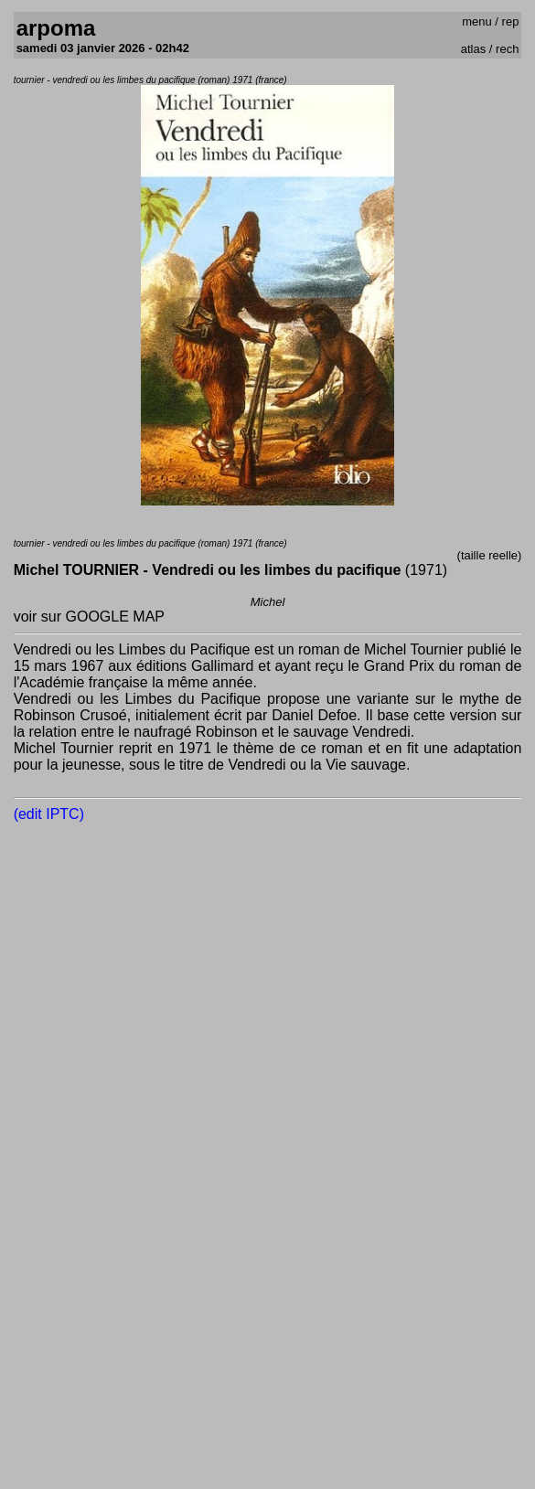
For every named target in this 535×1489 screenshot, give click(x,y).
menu (477, 21)
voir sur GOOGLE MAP (89, 616)
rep (510, 21)
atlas (473, 49)
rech (507, 49)
